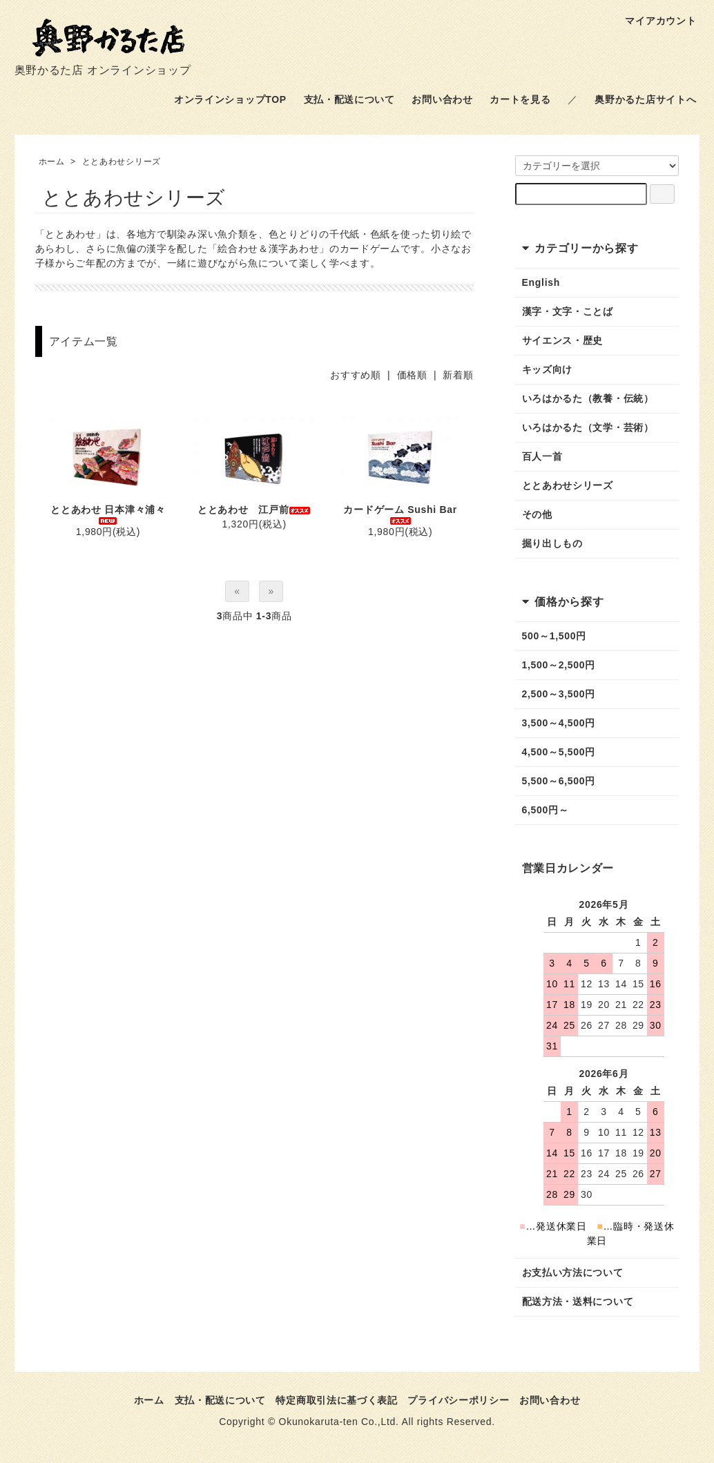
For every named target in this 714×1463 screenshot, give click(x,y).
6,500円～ (545, 809)
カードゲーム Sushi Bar (399, 514)
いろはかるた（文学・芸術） (588, 427)
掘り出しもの (552, 543)
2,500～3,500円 (558, 693)
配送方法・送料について (578, 1301)
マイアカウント (653, 20)
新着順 (458, 374)
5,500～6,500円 (558, 780)
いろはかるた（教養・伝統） (588, 398)
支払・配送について (349, 99)
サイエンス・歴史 (563, 340)
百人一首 (542, 456)
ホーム (52, 161)
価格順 (412, 374)
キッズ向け (547, 369)
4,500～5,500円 (558, 751)
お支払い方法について (573, 1272)
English (541, 282)
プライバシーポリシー (458, 1400)
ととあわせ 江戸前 (254, 509)
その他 (537, 514)
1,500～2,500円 (558, 664)
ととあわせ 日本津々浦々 (107, 514)
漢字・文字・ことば (567, 311)
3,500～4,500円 (558, 722)
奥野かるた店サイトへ (645, 99)
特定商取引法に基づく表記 (336, 1400)
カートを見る (520, 99)
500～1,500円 (554, 635)
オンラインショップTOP (230, 99)
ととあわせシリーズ (121, 161)
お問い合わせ (442, 99)
